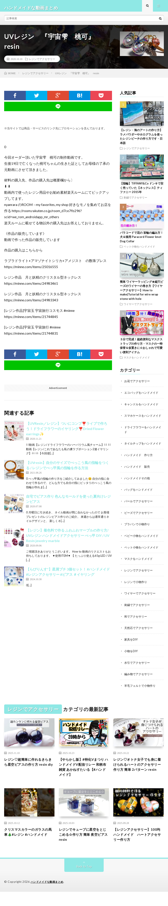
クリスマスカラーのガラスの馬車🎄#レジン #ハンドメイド (28, 847)
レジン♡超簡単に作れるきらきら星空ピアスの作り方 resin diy (28, 774)
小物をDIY (131, 660)
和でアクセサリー (136, 626)
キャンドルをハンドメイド (142, 407)
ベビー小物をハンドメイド (142, 546)
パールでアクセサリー (139, 512)
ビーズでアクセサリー (139, 524)
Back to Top (84, 881)
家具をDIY (131, 649)
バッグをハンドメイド (139, 501)
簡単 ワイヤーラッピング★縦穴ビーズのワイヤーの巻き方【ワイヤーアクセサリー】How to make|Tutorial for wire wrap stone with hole (141, 294)
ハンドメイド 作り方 (139, 467)
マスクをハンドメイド (137, 361)
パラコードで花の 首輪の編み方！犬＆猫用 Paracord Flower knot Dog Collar (141, 241)
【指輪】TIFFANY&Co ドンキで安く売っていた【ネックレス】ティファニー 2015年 (141, 192)
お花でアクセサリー (138, 385)
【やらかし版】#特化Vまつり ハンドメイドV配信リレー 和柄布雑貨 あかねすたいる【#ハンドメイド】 (84, 777)
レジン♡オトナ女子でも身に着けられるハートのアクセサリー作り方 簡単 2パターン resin (137, 777)
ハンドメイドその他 (138, 490)
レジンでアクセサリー (42, 62)
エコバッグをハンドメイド (142, 396)
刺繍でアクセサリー (135, 201)
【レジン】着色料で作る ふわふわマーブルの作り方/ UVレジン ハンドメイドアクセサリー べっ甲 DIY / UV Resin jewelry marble (67, 539)
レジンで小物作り (136, 592)
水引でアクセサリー (138, 672)
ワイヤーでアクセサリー (138, 308)
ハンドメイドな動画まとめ (48, 896)
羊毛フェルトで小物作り (141, 694)
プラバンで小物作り (138, 535)
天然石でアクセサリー (139, 637)
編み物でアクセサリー (139, 683)
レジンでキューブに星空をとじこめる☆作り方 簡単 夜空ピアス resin (84, 847)
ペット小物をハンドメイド (139, 250)
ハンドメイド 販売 (138, 478)
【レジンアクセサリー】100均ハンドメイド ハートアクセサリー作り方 (137, 847)
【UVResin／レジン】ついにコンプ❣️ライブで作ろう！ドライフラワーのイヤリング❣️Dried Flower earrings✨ (66, 432)
